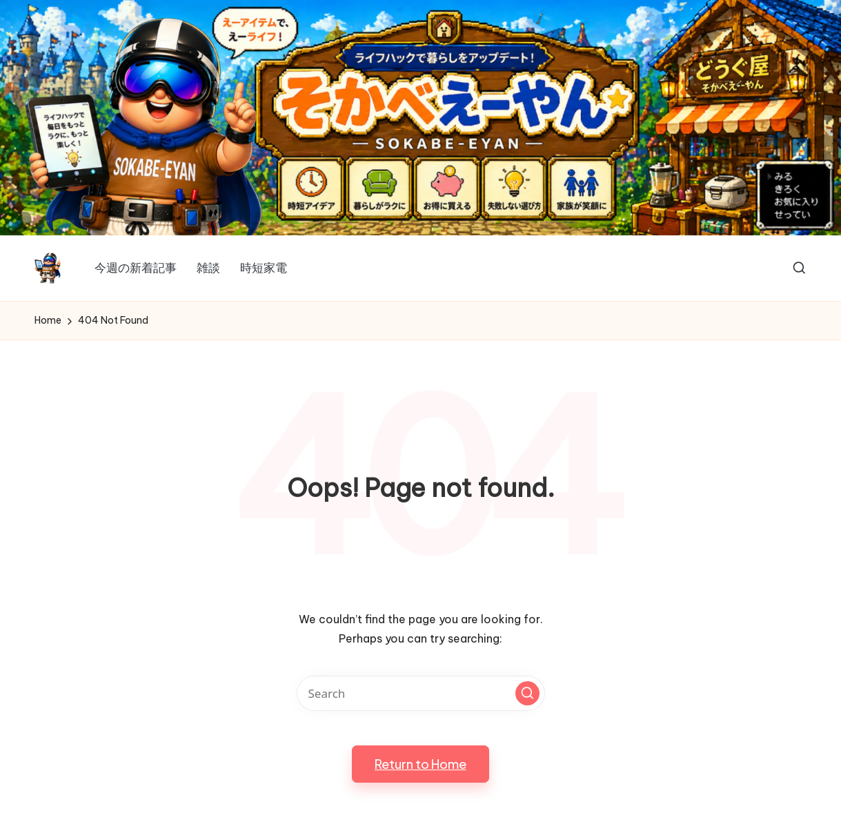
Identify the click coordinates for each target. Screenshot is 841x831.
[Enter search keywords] (421, 693)
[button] (527, 693)
